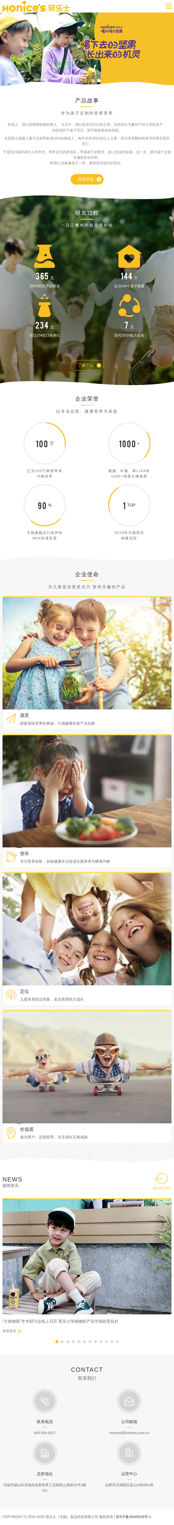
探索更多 (86, 179)
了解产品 (86, 365)
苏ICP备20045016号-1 (133, 1517)
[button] (93, 80)
